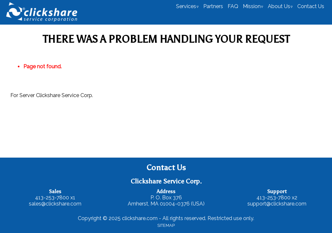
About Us (279, 6)
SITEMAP (166, 225)
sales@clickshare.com (55, 204)
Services (186, 6)
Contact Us (310, 6)
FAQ (233, 6)
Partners (213, 6)
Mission (252, 6)
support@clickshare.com (276, 204)
